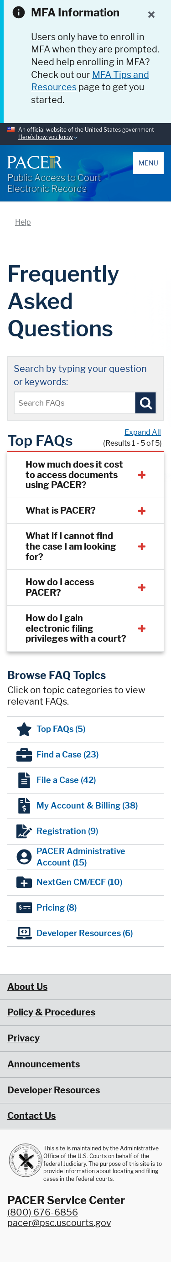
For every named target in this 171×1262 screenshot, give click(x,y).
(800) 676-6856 (42, 1212)
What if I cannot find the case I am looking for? (71, 546)
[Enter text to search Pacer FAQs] (85, 402)
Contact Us (31, 1115)
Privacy (23, 1038)
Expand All (142, 432)
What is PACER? (61, 510)
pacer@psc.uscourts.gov (59, 1222)
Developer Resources (53, 1090)
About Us (27, 986)
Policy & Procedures (51, 1012)
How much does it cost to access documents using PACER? (74, 475)
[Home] (34, 162)
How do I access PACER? (60, 587)
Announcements (43, 1064)
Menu (148, 163)
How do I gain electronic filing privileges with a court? (76, 628)
